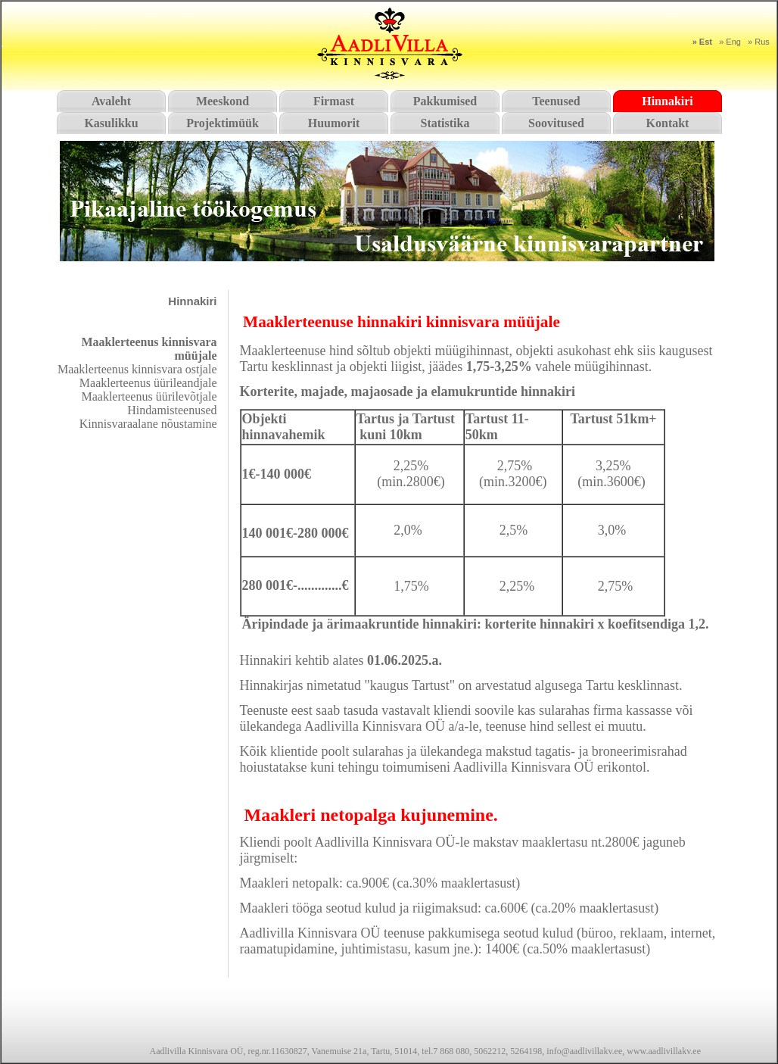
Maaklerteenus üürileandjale (148, 382)
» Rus (759, 41)
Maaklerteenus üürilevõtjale (148, 396)
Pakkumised (445, 101)
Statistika (445, 123)
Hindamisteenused (171, 410)
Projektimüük (222, 123)
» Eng (730, 41)
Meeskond (222, 101)
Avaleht (111, 101)
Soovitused (556, 123)
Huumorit (333, 123)
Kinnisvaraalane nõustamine (148, 423)
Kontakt (667, 123)
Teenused (556, 101)
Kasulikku (111, 123)
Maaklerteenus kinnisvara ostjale (137, 369)
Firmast (333, 101)
